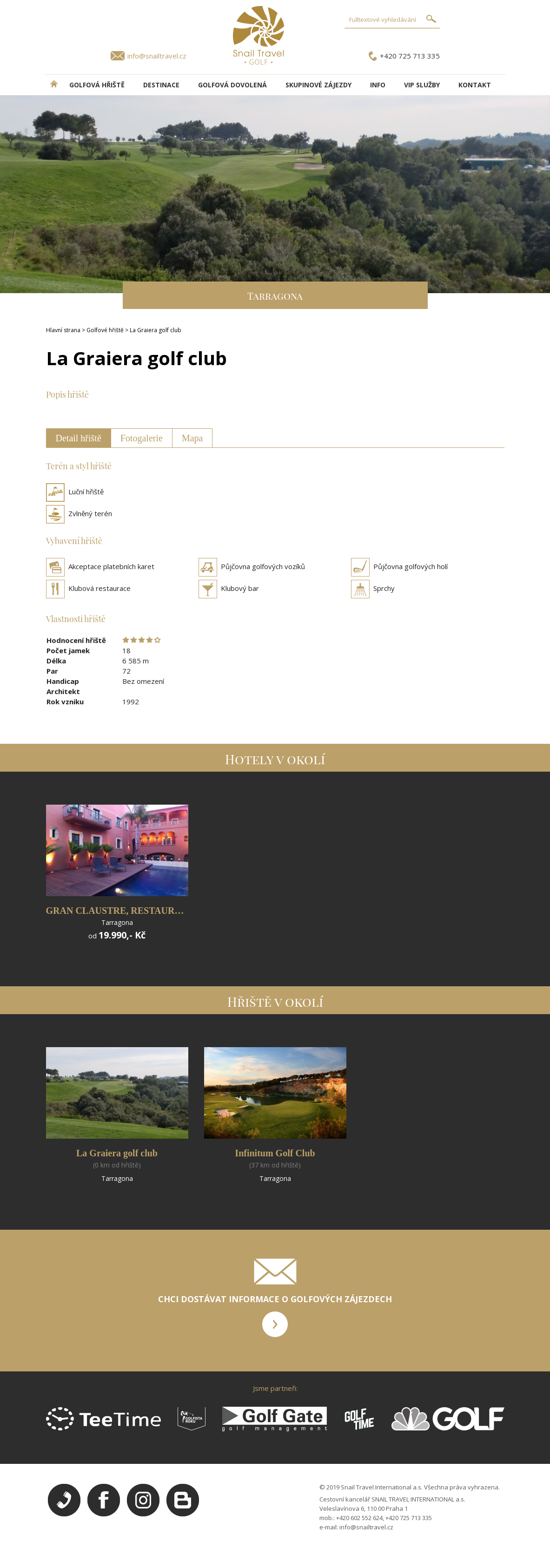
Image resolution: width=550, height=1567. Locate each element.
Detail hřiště (78, 438)
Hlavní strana (63, 330)
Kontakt (474, 84)
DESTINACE (161, 84)
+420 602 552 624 (359, 1518)
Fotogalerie (141, 438)
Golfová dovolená (232, 84)
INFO (377, 84)
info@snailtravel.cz (156, 55)
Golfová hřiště (97, 84)
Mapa (192, 438)
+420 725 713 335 (410, 55)
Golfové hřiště (105, 330)
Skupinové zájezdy (318, 84)
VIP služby (422, 84)
